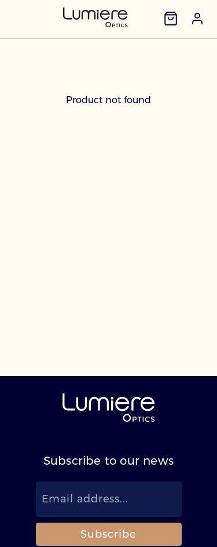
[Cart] (170, 18)
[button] (197, 18)
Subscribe (108, 534)
